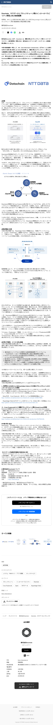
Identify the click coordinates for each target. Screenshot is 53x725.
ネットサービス (30, 573)
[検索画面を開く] (51, 2)
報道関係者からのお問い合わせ (26, 711)
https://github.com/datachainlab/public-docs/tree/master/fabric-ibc (20, 402)
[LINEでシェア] (14, 32)
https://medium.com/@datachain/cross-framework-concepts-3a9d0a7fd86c (22, 398)
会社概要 (15, 707)
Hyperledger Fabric (36, 585)
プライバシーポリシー (26, 707)
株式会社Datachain (24, 616)
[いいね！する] (3, 32)
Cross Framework (7, 585)
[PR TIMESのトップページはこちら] (7, 2)
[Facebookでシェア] (11, 32)
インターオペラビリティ (23, 582)
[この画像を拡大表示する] (8, 542)
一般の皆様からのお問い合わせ (26, 718)
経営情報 (5, 565)
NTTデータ (25, 585)
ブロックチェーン (8, 582)
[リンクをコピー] (23, 32)
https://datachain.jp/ (13, 479)
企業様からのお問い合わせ (26, 715)
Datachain (36, 582)
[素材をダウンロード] (19, 32)
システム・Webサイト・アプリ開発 (13, 573)
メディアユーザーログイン (26, 502)
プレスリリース (13, 616)
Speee (16, 585)
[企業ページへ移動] (26, 633)
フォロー (26, 650)
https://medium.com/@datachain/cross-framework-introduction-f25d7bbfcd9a (23, 419)
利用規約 (38, 707)
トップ (4, 616)
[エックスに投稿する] (8, 32)
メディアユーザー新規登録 (26, 511)
